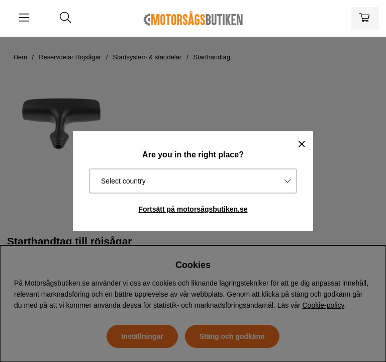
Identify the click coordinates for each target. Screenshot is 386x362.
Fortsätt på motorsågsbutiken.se (192, 209)
